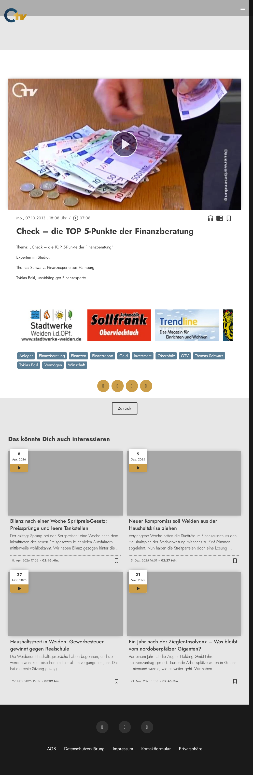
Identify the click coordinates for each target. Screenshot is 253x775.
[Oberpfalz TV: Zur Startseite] (15, 15)
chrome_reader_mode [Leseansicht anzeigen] (219, 218)
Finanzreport (102, 356)
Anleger (26, 356)
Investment (142, 356)
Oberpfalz (166, 356)
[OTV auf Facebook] (125, 727)
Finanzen (78, 356)
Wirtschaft (76, 365)
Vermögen (53, 365)
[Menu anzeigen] (243, 8)
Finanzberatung (52, 356)
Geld (123, 356)
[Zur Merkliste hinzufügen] (229, 218)
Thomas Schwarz (209, 356)
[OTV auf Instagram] (147, 727)
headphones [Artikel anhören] (210, 218)
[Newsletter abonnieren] (102, 727)
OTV (185, 356)
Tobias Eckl (28, 365)
